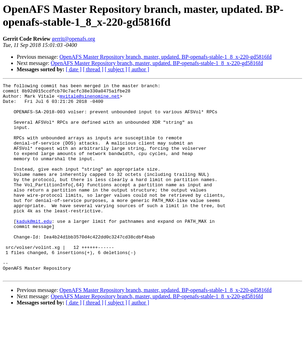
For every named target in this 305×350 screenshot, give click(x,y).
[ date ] (73, 69)
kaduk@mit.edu (34, 249)
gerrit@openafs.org (73, 39)
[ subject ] (116, 69)
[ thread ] (93, 69)
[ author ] (138, 69)
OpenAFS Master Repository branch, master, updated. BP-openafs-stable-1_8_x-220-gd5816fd (166, 57)
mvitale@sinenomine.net (90, 99)
